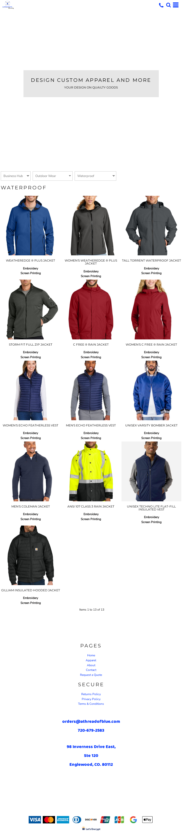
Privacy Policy (91, 699)
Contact (91, 670)
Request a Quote (91, 675)
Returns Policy (91, 694)
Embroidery (30, 268)
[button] (168, 4)
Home (91, 655)
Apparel (91, 660)
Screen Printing (30, 273)
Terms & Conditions (91, 704)
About (91, 665)
